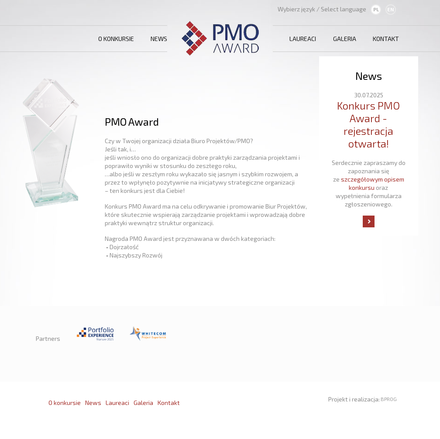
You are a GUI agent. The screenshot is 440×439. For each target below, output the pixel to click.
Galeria (344, 38)
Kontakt (386, 38)
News (159, 38)
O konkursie (116, 38)
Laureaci (302, 38)
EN (390, 9)
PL (376, 9)
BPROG (389, 399)
